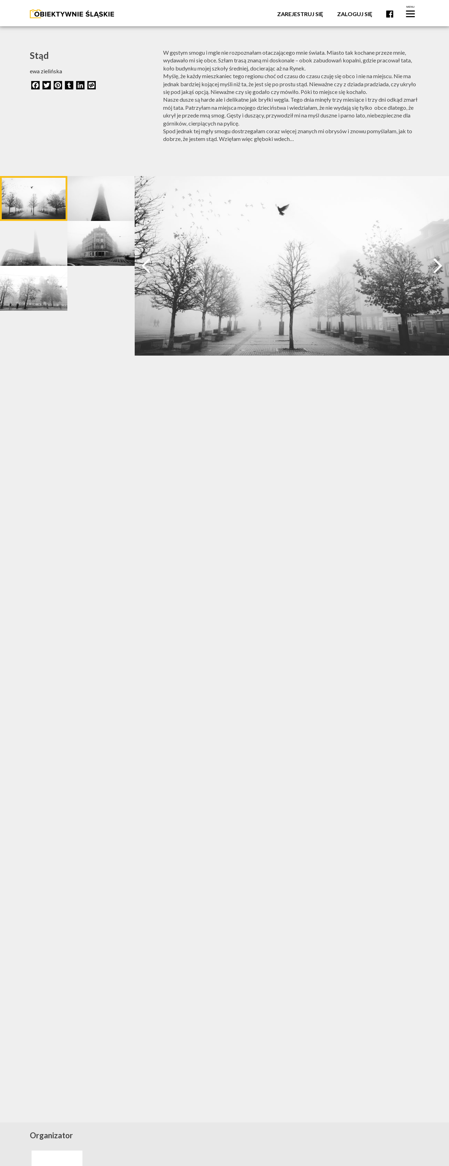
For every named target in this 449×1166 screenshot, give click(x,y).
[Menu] (410, 13)
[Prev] (146, 266)
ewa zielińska (46, 71)
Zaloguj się (354, 14)
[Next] (438, 266)
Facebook (389, 14)
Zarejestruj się (300, 14)
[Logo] (72, 13)
